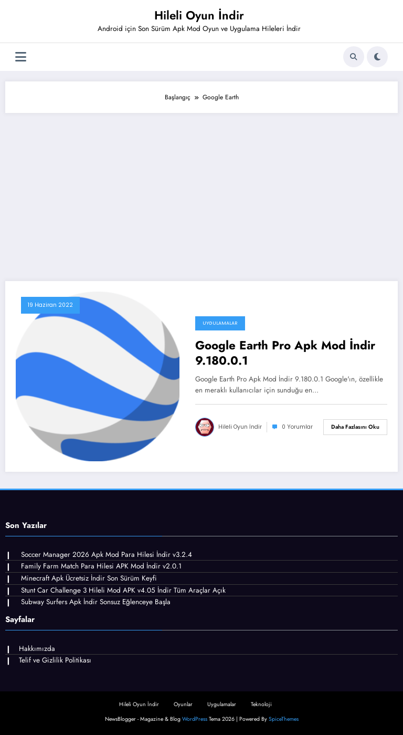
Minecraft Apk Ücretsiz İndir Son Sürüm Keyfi (89, 578)
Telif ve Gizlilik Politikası (55, 660)
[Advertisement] (201, 191)
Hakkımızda (37, 649)
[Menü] (21, 57)
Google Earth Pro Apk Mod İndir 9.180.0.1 (285, 353)
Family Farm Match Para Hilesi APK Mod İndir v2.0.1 (101, 566)
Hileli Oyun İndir (199, 15)
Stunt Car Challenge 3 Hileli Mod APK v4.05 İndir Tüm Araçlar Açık (123, 590)
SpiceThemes (284, 719)
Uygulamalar (220, 323)
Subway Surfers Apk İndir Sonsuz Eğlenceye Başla (96, 602)
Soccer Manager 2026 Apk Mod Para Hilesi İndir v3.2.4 (106, 555)
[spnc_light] (377, 56)
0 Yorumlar (297, 427)
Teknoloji (261, 704)
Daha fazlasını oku (355, 427)
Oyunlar (183, 704)
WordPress (194, 719)
